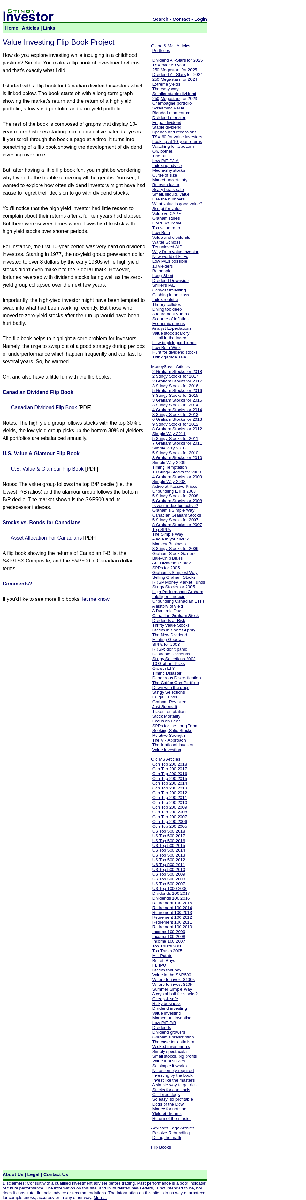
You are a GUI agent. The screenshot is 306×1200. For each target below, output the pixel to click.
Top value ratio (166, 227)
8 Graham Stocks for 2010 (177, 457)
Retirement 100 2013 (172, 912)
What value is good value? (177, 203)
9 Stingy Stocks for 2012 (175, 424)
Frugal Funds (165, 697)
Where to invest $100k (173, 979)
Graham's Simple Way (173, 510)
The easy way (165, 89)
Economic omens (168, 323)
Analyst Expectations (172, 328)
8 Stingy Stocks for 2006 (175, 548)
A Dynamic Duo (166, 610)
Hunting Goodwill (168, 639)
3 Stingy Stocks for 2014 (175, 405)
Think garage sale (169, 357)
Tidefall (158, 156)
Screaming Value (168, 108)
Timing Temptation (169, 467)
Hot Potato (162, 955)
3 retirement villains (170, 314)
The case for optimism (173, 1041)
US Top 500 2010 (168, 869)
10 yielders (162, 266)
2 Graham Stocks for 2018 (177, 371)
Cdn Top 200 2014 (169, 783)
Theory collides (166, 304)
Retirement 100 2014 (172, 907)
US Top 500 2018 (168, 831)
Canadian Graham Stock (175, 615)
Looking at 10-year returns (177, 141)
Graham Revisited (169, 701)
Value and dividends (171, 237)
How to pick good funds (174, 342)
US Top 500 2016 (168, 840)
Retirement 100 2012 (172, 917)
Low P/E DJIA (165, 160)
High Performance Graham (177, 591)
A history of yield (167, 606)
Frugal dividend (166, 122)
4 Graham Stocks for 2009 (177, 476)
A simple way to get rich (174, 1085)
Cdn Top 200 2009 (169, 807)
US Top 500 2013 (168, 855)
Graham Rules (166, 218)
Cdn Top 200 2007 (169, 816)
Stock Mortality (166, 716)
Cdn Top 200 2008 (169, 812)
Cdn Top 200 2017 (169, 768)
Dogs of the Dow (168, 1104)
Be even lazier (165, 184)
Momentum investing (172, 1017)
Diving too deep (167, 309)
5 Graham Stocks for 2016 (177, 390)
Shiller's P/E (163, 285)
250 (155, 69)
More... (100, 1197)
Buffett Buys (163, 960)
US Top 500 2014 (168, 850)
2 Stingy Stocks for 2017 (175, 376)
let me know (95, 599)
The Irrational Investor (173, 745)
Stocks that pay (166, 970)
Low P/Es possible (169, 261)
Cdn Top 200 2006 (169, 821)
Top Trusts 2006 (167, 946)
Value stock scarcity (171, 333)
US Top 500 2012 (168, 859)
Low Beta (161, 232)
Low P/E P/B (164, 1022)
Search (161, 19)
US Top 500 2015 (168, 845)
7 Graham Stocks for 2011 (177, 443)
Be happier (162, 270)
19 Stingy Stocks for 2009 (176, 472)
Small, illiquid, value (171, 194)
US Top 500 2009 (168, 874)
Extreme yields (166, 84)
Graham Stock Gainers (174, 553)
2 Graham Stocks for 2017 (177, 381)
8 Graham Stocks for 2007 (177, 524)
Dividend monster (169, 117)
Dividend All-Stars (169, 60)
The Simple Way (167, 534)
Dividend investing (169, 1008)
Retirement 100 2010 (172, 927)
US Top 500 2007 (168, 883)
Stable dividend (166, 127)
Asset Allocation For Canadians (46, 537)
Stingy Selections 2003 (174, 658)
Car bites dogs (166, 1094)
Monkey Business (169, 543)
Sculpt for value (167, 208)
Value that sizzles (168, 1061)
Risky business (166, 1003)
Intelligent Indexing (170, 596)
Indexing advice (167, 165)
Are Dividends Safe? (171, 563)
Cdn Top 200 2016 (169, 773)
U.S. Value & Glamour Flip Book (47, 469)
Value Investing (166, 749)
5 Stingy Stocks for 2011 (175, 438)
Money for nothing (169, 1108)
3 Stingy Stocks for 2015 (175, 395)
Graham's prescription (173, 1037)
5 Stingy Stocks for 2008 (175, 496)
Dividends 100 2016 (171, 898)
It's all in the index (169, 338)
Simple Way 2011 (169, 433)
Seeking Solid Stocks (172, 730)
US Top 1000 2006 (169, 888)
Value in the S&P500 (171, 974)
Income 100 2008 (168, 936)
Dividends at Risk (168, 620)
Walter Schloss (166, 242)
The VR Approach (169, 740)
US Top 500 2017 (168, 836)
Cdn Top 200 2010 (169, 802)
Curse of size (164, 175)
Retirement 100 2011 (172, 922)
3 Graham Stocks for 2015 (177, 400)
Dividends (161, 1027)
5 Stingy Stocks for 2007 (175, 519)
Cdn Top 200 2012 (169, 792)
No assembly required (173, 1070)
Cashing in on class (170, 294)
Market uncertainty (169, 179)
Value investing (166, 1013)
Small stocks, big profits (174, 1056)
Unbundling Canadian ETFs (178, 601)
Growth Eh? (163, 668)
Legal (33, 1174)
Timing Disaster (166, 673)
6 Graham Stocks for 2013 (177, 419)
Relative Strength (168, 735)
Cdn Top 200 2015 (169, 778)
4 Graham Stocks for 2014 (177, 409)
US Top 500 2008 (168, 879)
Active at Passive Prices (174, 486)
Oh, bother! (163, 151)
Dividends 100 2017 (171, 893)
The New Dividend (169, 634)
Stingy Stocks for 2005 (173, 587)
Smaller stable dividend (174, 93)
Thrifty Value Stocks (171, 625)
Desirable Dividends (171, 654)
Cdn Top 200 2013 (169, 788)
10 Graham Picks (168, 663)
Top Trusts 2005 (167, 950)
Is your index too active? (175, 505)
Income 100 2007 (168, 941)
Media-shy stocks (168, 170)
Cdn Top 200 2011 (169, 797)
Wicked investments (171, 1046)
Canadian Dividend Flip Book (44, 407)
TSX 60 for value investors (177, 136)
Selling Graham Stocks (174, 577)
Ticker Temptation (168, 711)
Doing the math (166, 1137)
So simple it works (169, 1065)
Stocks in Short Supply (173, 630)
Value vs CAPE (166, 213)
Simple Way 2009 (169, 462)
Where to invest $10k (172, 984)
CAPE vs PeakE (167, 223)
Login (200, 19)
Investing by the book (172, 1075)
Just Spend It (164, 706)
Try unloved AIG (167, 247)
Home (11, 28)
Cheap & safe (165, 998)
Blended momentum (171, 112)
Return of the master (171, 1118)
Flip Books (161, 1147)
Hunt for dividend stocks (175, 352)
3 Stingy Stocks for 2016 (175, 385)
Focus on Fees (166, 721)
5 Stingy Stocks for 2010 (175, 452)
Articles (30, 28)
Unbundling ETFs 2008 (174, 491)
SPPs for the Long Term (174, 725)
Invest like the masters (173, 1080)
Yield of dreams (166, 1113)
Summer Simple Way (172, 989)
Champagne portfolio (172, 103)
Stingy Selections (168, 692)
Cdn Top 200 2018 (169, 764)
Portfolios (161, 50)
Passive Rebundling (171, 1132)
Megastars (170, 69)
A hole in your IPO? (170, 539)
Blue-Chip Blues (167, 558)
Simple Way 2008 (169, 481)
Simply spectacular (170, 1051)
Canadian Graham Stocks (176, 515)
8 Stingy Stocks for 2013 (175, 414)
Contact (181, 19)
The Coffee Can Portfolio (175, 682)
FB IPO (159, 965)
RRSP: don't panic (169, 649)
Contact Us (55, 1174)
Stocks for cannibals (171, 1089)
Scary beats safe (168, 189)
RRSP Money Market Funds (178, 582)
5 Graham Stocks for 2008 (177, 500)
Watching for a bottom (173, 146)
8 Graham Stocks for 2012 (177, 428)
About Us (13, 1174)
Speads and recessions (174, 132)
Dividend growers (168, 1032)
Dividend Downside (170, 280)
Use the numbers (168, 199)
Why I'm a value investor (175, 251)
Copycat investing (169, 290)
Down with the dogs (170, 687)
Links (49, 28)
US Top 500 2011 (168, 864)
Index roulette (165, 299)
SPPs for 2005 (166, 567)
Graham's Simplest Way (175, 572)
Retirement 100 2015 (172, 903)
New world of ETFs (170, 256)
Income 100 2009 (168, 931)
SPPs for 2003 (166, 644)
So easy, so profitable (172, 1099)
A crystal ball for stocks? (175, 994)
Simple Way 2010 (169, 448)
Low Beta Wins (166, 347)
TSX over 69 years (169, 65)
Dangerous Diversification (176, 677)
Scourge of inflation (170, 318)
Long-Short (162, 275)
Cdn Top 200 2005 (169, 826)
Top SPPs (161, 529)
